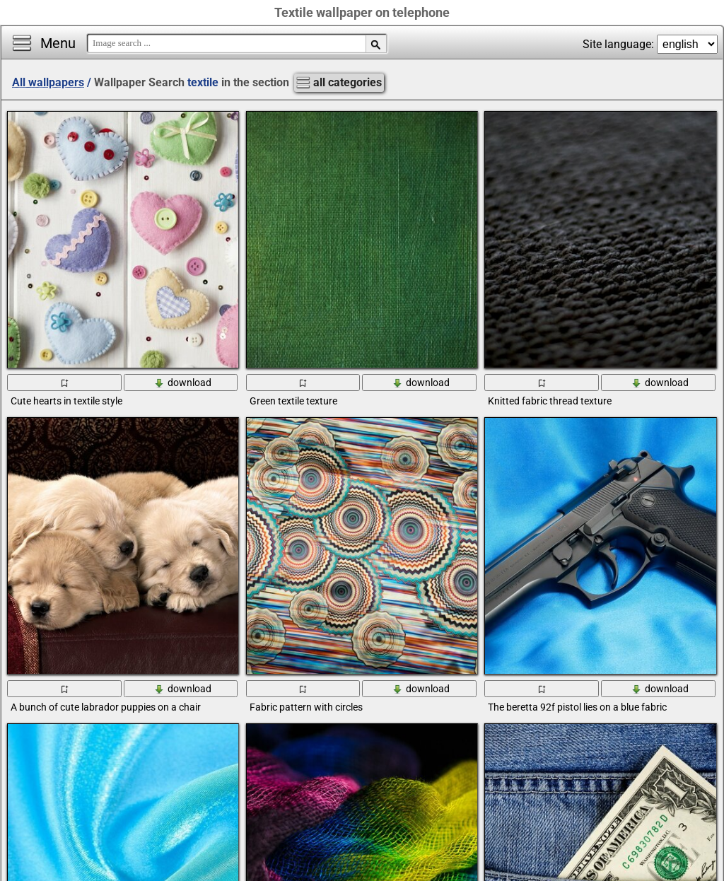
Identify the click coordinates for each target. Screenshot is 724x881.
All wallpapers (48, 82)
